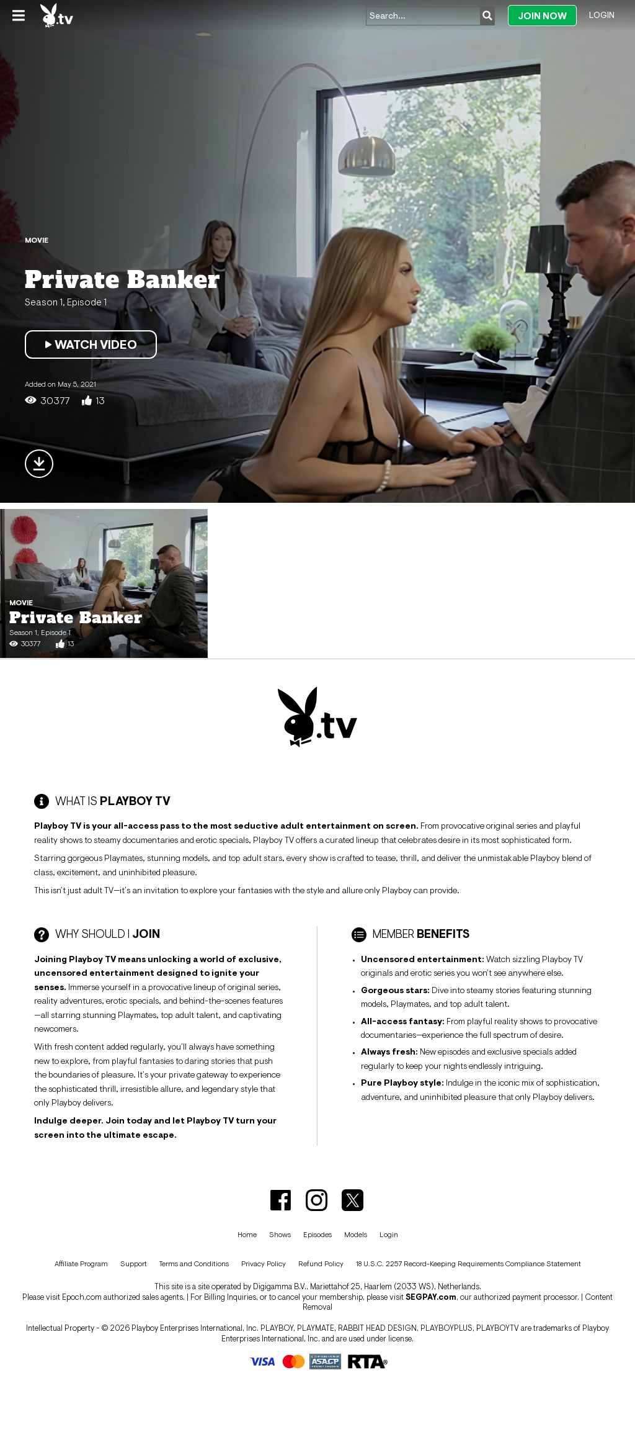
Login (602, 15)
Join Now (542, 15)
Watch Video (91, 344)
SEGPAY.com (431, 1297)
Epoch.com (82, 1297)
